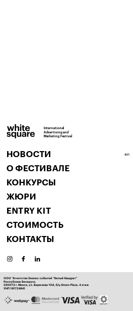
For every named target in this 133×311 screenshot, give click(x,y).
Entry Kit (28, 211)
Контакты (30, 239)
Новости (28, 154)
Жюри (21, 196)
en (126, 153)
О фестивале (38, 168)
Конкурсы (31, 182)
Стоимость (34, 225)
